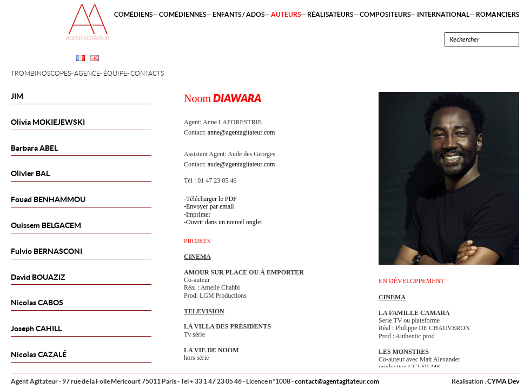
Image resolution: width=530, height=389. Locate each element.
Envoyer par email (210, 206)
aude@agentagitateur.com (241, 164)
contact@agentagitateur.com (337, 381)
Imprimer (198, 214)
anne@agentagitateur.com (241, 132)
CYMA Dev (503, 381)
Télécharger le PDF (211, 199)
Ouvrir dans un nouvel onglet (224, 222)
